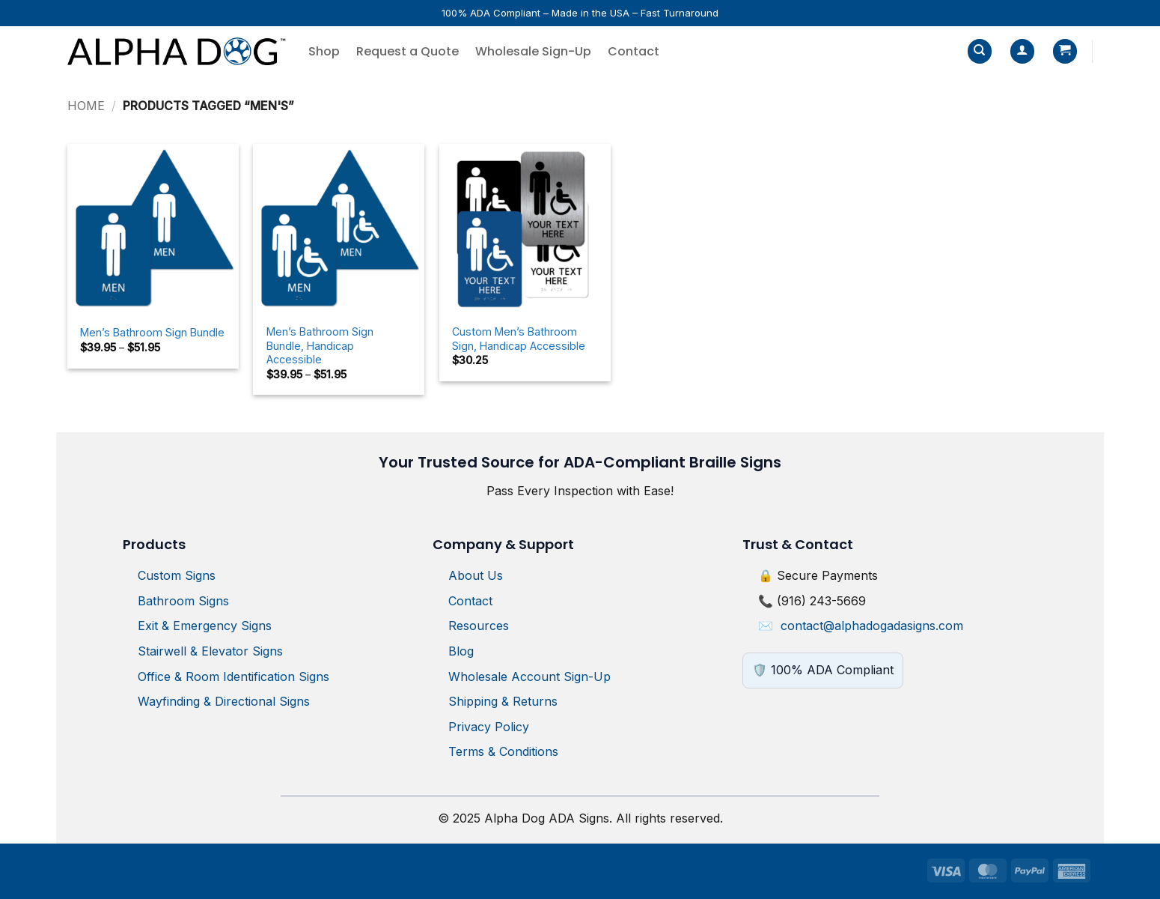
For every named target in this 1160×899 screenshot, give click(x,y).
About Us (475, 575)
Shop (324, 51)
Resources (478, 625)
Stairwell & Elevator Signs (210, 651)
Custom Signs (177, 575)
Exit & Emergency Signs (205, 625)
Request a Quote (407, 51)
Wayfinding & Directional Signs (224, 701)
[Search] (980, 51)
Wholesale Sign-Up (533, 51)
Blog (461, 651)
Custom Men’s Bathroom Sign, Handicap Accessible (518, 338)
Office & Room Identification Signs (233, 676)
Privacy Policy (488, 726)
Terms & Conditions (503, 751)
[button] (1022, 51)
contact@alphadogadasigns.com (872, 625)
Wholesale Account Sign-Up (529, 676)
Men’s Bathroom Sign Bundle (152, 332)
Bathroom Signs (183, 600)
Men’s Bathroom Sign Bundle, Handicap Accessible (319, 345)
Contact (633, 51)
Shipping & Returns (503, 701)
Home (86, 105)
